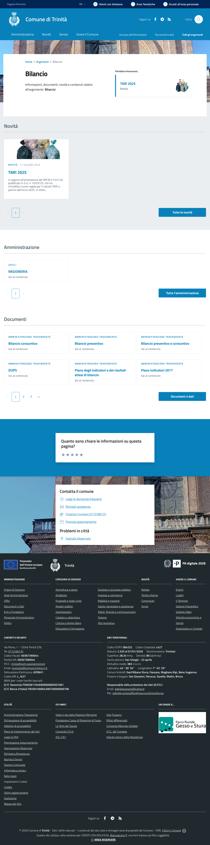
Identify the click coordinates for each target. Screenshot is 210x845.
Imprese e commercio (110, 595)
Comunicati (147, 601)
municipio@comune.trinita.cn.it (29, 668)
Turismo (102, 617)
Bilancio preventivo (89, 343)
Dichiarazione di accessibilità (20, 720)
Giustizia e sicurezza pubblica (114, 590)
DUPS (12, 370)
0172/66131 (16, 651)
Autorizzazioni (64, 612)
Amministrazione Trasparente (21, 715)
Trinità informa (149, 595)
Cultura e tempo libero (68, 623)
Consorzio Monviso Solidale (122, 726)
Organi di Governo (14, 590)
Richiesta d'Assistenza (17, 754)
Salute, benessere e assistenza (115, 606)
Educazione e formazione (70, 628)
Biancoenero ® (118, 835)
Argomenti (42, 62)
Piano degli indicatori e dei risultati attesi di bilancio (100, 372)
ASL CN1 (61, 737)
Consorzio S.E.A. (65, 731)
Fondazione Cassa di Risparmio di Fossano (80, 720)
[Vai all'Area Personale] (181, 4)
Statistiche (10, 798)
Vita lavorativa (106, 623)
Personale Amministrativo (19, 617)
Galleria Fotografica (187, 606)
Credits (8, 787)
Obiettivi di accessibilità (17, 726)
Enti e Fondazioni (14, 612)
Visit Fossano (114, 715)
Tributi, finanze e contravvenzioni (117, 612)
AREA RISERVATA (103, 840)
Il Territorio (182, 601)
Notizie (145, 590)
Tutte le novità (182, 212)
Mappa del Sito (12, 804)
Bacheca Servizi (13, 759)
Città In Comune (171, 830)
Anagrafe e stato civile (68, 601)
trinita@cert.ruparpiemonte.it (28, 664)
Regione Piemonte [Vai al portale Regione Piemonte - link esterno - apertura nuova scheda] (16, 4)
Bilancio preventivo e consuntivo (165, 343)
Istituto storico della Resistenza (124, 737)
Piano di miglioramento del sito (22, 731)
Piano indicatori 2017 (157, 370)
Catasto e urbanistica (68, 617)
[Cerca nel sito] (199, 19)
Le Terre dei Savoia (66, 726)
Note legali (10, 776)
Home (28, 62)
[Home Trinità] (37, 19)
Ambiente (61, 595)
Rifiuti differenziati (116, 720)
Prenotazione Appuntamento (21, 743)
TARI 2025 (127, 83)
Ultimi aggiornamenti (16, 793)
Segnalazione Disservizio (18, 748)
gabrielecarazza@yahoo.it (130, 689)
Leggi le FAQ (11, 737)
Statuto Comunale (14, 765)
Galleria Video (184, 612)
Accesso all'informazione (133, 35)
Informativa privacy (15, 770)
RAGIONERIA (18, 271)
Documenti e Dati (14, 606)
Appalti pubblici (64, 606)
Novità (13, 165)
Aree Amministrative (16, 595)
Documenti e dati (182, 396)
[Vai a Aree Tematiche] (143, 4)
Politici (7, 623)
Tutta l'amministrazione (182, 293)
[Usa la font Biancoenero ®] (108, 4)
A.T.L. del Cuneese (116, 731)
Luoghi (180, 595)
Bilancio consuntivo (22, 343)
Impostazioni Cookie (15, 781)
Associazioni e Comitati (189, 628)
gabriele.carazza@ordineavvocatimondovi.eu (138, 693)
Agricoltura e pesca (66, 590)
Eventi (179, 590)
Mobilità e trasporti (109, 601)
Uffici (12, 265)
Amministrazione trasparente (29, 337)
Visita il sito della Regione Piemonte (76, 715)
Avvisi (144, 606)
